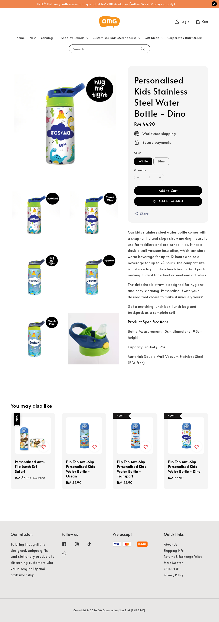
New (33, 38)
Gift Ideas (152, 38)
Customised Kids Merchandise (114, 38)
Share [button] (141, 214)
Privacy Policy (174, 575)
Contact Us (172, 569)
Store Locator (173, 563)
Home (20, 38)
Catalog (47, 38)
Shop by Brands (72, 38)
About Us (170, 544)
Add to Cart (168, 190)
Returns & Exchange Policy (183, 557)
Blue (161, 161)
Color (137, 153)
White (143, 161)
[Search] (143, 48)
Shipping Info (174, 551)
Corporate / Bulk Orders (185, 38)
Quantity (140, 170)
